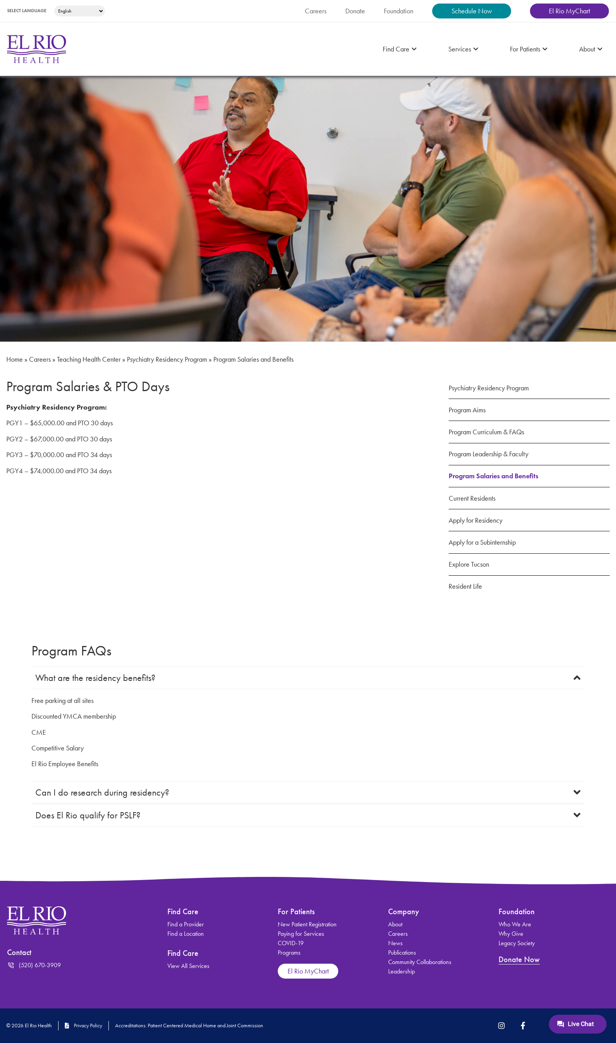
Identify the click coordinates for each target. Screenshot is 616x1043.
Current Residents (477, 498)
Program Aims (471, 410)
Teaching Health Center (103, 359)
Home (15, 359)
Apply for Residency (480, 520)
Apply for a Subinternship (488, 542)
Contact (20, 952)
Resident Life (469, 586)
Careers (45, 359)
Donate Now (520, 959)
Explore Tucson (473, 564)
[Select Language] (89, 10)
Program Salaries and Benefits (500, 476)
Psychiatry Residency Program (196, 359)
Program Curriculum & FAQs (493, 432)
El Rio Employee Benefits (71, 764)
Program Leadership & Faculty (496, 454)
